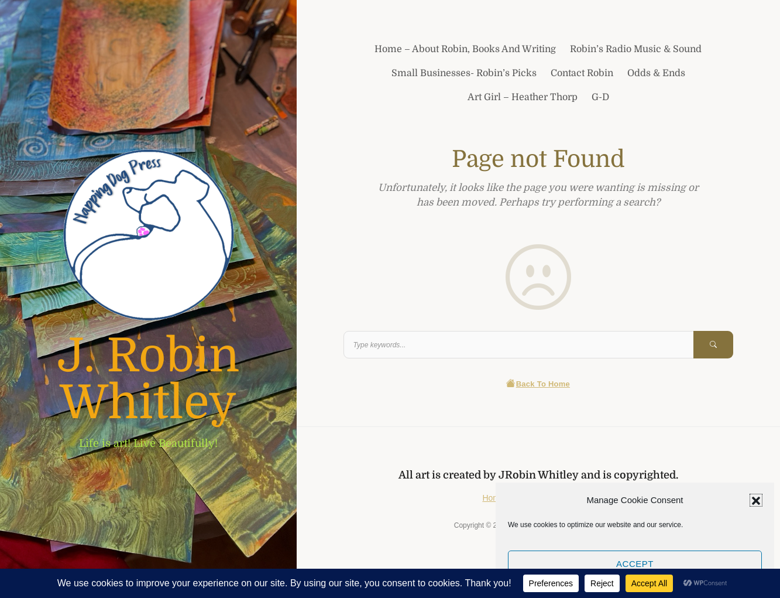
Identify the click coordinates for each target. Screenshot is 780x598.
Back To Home (538, 383)
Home (493, 498)
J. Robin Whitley (148, 379)
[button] (756, 500)
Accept (635, 564)
